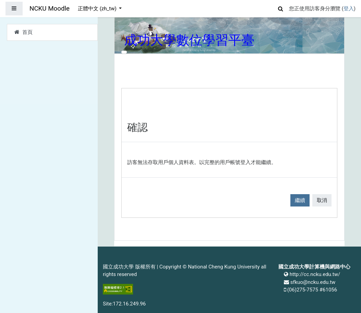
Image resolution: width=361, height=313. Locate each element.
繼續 (300, 200)
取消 (322, 200)
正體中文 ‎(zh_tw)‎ (98, 8)
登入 (349, 8)
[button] (281, 7)
